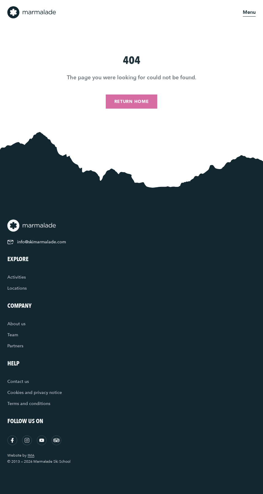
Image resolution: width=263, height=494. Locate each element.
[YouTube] (42, 440)
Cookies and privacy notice (34, 393)
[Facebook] (12, 440)
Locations (17, 288)
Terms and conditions (28, 404)
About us (16, 324)
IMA (31, 455)
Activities (16, 277)
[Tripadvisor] (56, 440)
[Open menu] (249, 12)
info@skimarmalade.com (36, 242)
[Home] (31, 12)
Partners (15, 346)
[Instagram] (27, 440)
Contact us (18, 381)
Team (12, 335)
